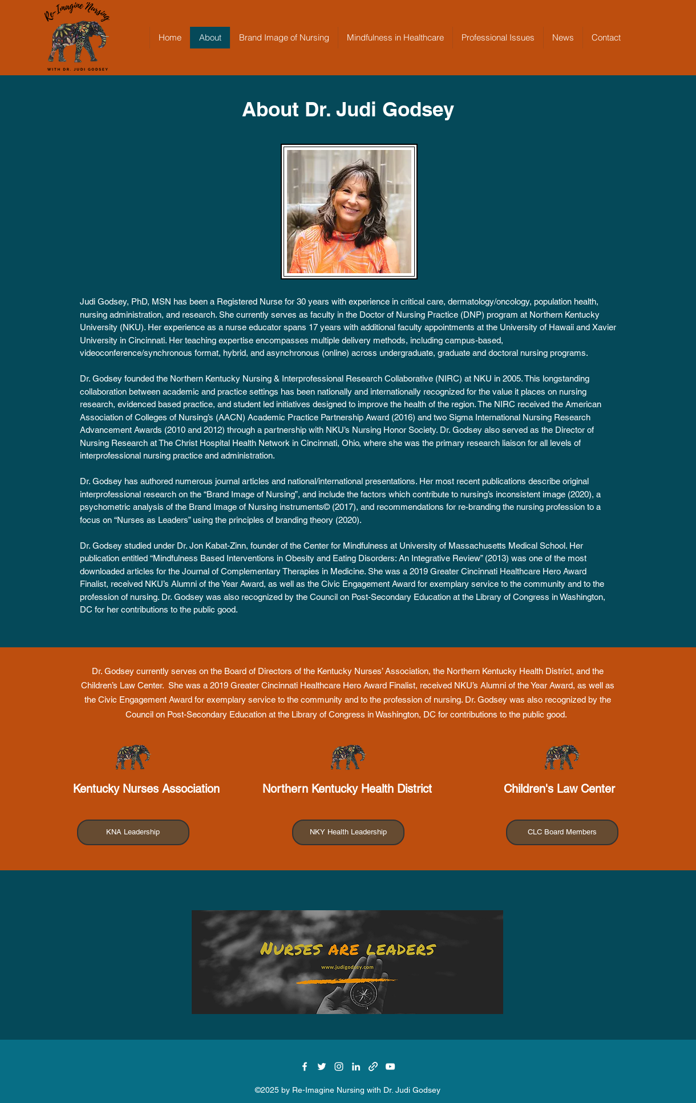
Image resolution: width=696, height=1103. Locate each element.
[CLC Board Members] (562, 832)
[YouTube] (390, 1066)
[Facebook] (304, 1066)
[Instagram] (339, 1066)
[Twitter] (321, 1066)
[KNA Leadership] (133, 832)
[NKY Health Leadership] (348, 832)
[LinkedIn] (356, 1066)
